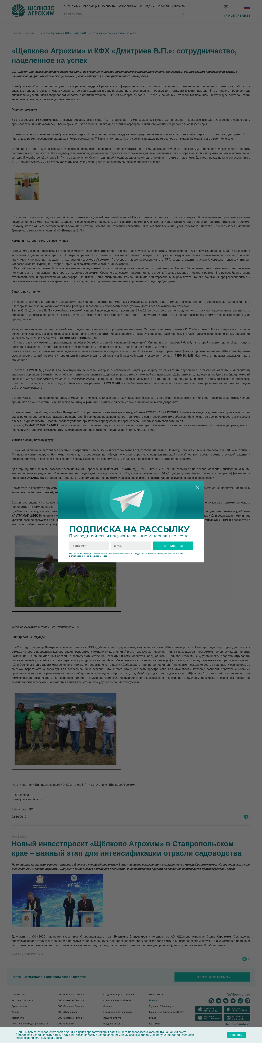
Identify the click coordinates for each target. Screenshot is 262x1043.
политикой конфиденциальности (88, 556)
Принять (236, 1035)
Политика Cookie (51, 1038)
